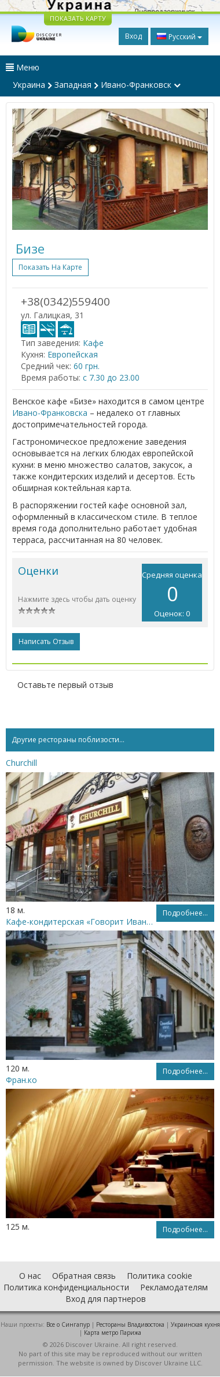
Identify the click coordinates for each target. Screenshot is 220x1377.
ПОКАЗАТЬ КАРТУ (78, 18)
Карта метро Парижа (112, 1332)
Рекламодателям (174, 1287)
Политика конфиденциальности (66, 1287)
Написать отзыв (46, 641)
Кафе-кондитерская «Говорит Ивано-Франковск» (81, 921)
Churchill (21, 762)
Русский (179, 36)
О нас (30, 1275)
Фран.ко (21, 1079)
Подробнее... (185, 913)
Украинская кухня (195, 1324)
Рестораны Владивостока (130, 1324)
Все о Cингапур (68, 1324)
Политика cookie (159, 1275)
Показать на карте (50, 267)
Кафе (93, 342)
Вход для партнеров (105, 1298)
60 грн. (87, 365)
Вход (133, 36)
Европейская (72, 354)
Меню (22, 67)
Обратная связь (84, 1275)
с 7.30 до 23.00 (111, 377)
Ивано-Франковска (49, 412)
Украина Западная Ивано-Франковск (97, 84)
